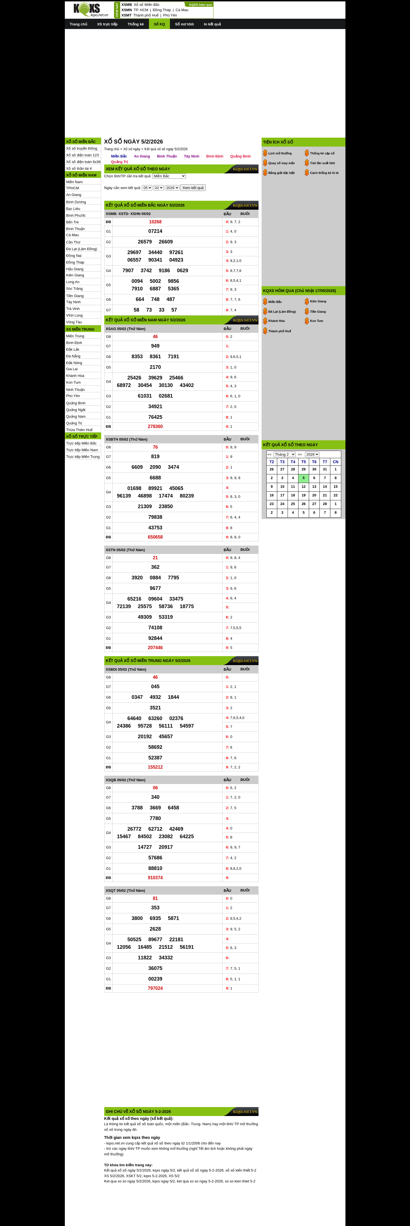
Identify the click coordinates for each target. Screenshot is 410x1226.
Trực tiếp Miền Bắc (81, 418)
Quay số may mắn (282, 138)
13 (314, 500)
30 (314, 483)
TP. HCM (141, 10)
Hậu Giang (75, 244)
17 (282, 509)
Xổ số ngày (131, 124)
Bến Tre (72, 197)
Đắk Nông (74, 338)
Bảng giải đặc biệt (282, 147)
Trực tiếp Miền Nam (82, 425)
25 (293, 518)
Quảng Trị (74, 398)
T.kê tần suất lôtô (322, 138)
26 (272, 483)
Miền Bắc (119, 131)
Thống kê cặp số (322, 128)
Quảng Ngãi (76, 385)
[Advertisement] (205, 73)
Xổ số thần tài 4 (79, 143)
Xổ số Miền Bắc (147, 5)
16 (272, 509)
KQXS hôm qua (200, 4)
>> (300, 468)
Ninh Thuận (75, 364)
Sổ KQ (159, 24)
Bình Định (74, 318)
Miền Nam (74, 157)
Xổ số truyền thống (81, 123)
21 (325, 509)
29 (303, 483)
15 (336, 500)
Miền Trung (75, 311)
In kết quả (212, 24)
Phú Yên (170, 15)
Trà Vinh (73, 283)
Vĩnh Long (74, 290)
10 (282, 500)
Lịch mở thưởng (280, 128)
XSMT (127, 15)
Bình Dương (76, 177)
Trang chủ (78, 24)
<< (269, 468)
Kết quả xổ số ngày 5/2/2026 (166, 124)
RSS (341, 1221)
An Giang (73, 170)
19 (303, 509)
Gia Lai (72, 344)
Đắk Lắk (72, 324)
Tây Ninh (73, 277)
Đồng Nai (74, 230)
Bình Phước (76, 190)
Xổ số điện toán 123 (82, 130)
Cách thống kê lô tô (324, 147)
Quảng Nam (76, 391)
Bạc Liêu (73, 183)
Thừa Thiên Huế (79, 405)
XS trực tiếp (107, 24)
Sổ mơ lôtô (184, 24)
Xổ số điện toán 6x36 (83, 137)
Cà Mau (182, 10)
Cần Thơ (73, 217)
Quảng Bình (76, 378)
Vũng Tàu (74, 297)
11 (293, 500)
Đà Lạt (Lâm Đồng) (81, 224)
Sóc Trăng (74, 263)
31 (325, 483)
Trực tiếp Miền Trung (83, 431)
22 (336, 509)
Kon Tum (73, 357)
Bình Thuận (75, 204)
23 (272, 518)
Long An (73, 257)
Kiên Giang (75, 250)
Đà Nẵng (73, 331)
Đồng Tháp (162, 10)
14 (325, 500)
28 (293, 483)
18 (293, 509)
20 (314, 509)
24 (282, 518)
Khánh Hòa (75, 350)
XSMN (127, 10)
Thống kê (136, 24)
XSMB (127, 5)
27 (282, 483)
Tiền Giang (75, 271)
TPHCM (72, 163)
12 (303, 500)
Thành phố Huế (145, 15)
